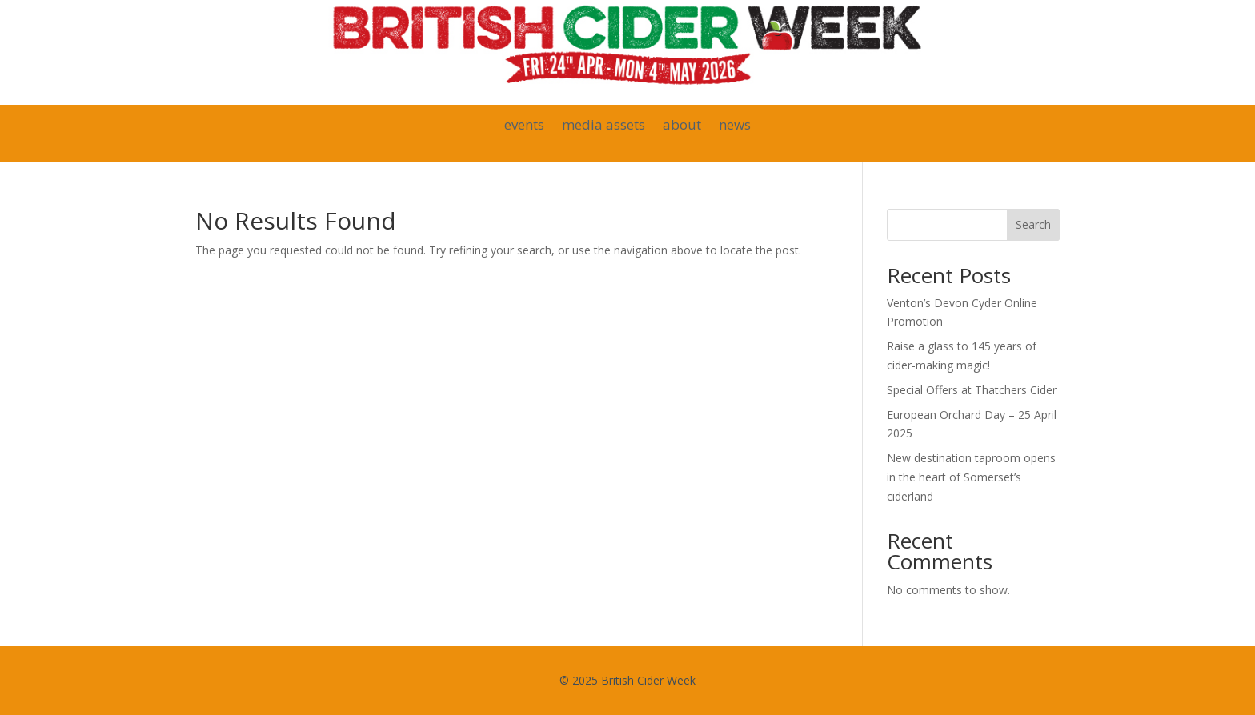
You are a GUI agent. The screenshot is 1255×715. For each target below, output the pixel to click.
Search (1033, 224)
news (735, 126)
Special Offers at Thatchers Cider (972, 389)
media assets (603, 126)
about (682, 126)
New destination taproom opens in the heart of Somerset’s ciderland (971, 477)
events (524, 126)
